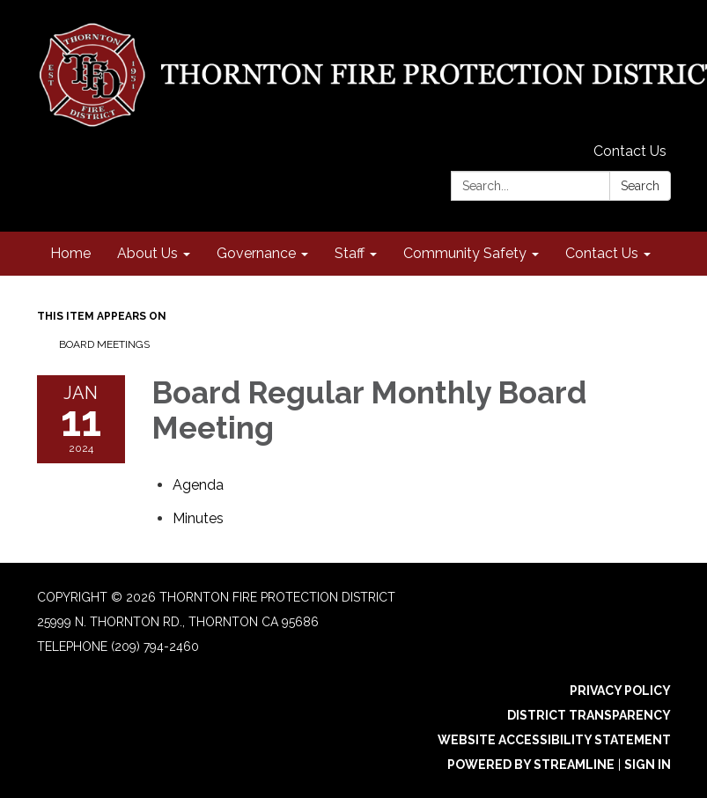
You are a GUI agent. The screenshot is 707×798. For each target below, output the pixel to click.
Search (640, 186)
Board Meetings (104, 344)
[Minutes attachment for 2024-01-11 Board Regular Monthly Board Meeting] (198, 518)
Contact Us (629, 151)
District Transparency (589, 715)
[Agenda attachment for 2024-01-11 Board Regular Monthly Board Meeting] (198, 485)
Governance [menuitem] (256, 253)
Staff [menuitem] (350, 253)
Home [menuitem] (70, 253)
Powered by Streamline (531, 764)
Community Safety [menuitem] (465, 253)
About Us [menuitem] (147, 253)
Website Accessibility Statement (554, 740)
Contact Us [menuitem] (601, 253)
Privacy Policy (620, 690)
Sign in (647, 764)
